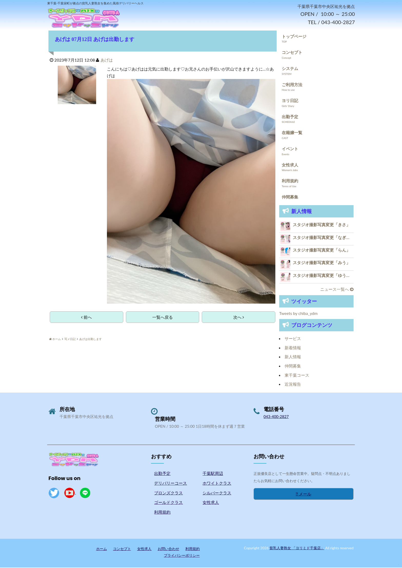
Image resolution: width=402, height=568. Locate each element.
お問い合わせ (168, 549)
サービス (293, 339)
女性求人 (290, 165)
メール (303, 494)
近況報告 (293, 384)
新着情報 (293, 348)
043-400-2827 (276, 417)
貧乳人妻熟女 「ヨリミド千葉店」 (296, 548)
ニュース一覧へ (337, 289)
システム (290, 69)
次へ (238, 317)
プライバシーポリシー (182, 556)
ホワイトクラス (217, 483)
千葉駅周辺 (213, 474)
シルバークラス (217, 493)
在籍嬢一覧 (292, 133)
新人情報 (293, 357)
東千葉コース (297, 375)
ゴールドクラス (168, 503)
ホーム (101, 549)
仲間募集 (290, 197)
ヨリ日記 (290, 101)
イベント (290, 149)
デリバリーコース (170, 483)
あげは (106, 60)
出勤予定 (290, 117)
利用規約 (290, 181)
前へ (86, 317)
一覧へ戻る (162, 317)
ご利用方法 (292, 85)
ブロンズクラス (168, 493)
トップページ (294, 37)
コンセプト (292, 53)
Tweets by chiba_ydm (298, 314)
